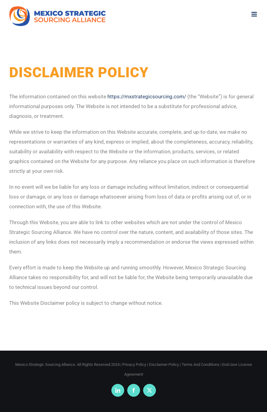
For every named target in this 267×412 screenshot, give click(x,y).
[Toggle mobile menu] (254, 14)
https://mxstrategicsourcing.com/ (146, 96)
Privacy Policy (134, 364)
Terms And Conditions (200, 364)
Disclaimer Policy (164, 364)
